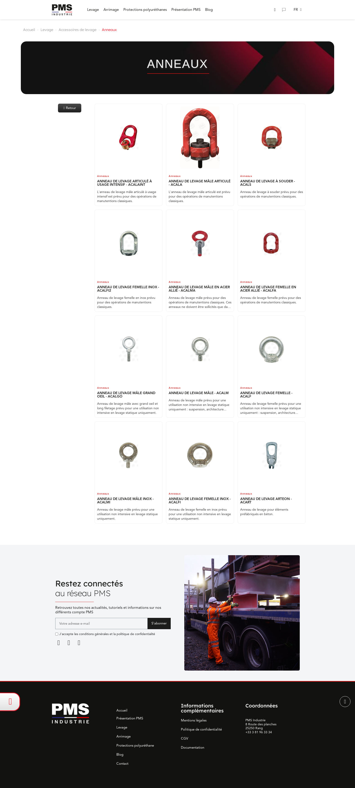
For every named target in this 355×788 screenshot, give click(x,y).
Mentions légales (193, 720)
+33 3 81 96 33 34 (258, 732)
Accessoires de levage (77, 29)
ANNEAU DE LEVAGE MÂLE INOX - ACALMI (125, 500)
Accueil (29, 29)
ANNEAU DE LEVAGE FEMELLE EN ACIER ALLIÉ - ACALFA (268, 289)
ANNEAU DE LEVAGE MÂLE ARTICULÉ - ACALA (199, 183)
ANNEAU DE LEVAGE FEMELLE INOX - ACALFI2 (128, 289)
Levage (47, 29)
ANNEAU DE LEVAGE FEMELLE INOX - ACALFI (200, 500)
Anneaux (103, 176)
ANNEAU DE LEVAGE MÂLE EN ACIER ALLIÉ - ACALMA (199, 289)
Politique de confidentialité (201, 729)
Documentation (192, 747)
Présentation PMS (129, 718)
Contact (122, 764)
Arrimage (123, 736)
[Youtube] (79, 642)
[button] (275, 10)
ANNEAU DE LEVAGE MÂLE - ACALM (199, 393)
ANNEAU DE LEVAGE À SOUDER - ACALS (267, 183)
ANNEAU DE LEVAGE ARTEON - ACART (266, 500)
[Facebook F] (68, 642)
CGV (184, 738)
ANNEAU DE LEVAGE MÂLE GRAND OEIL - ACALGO (126, 394)
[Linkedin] (58, 642)
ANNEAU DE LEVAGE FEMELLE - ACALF (266, 394)
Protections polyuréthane (135, 745)
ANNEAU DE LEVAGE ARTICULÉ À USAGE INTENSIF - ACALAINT (124, 183)
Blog (119, 754)
